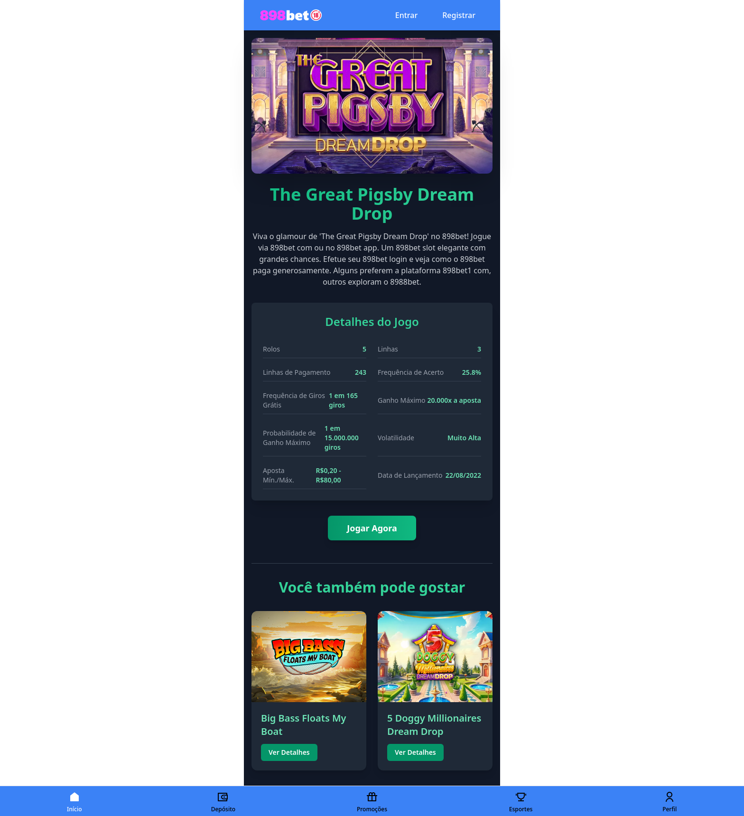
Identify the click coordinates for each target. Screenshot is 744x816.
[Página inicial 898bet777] (291, 15)
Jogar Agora (372, 528)
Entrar (406, 15)
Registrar (458, 15)
